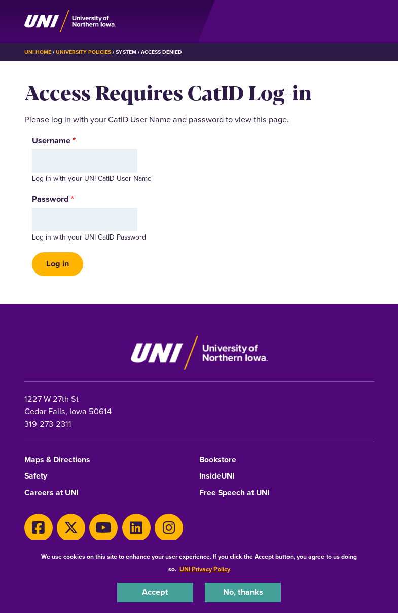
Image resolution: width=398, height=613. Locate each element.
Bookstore (217, 460)
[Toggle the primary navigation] (366, 21)
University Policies (84, 52)
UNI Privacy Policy (204, 569)
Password (50, 199)
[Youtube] (103, 528)
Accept (155, 592)
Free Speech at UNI (234, 493)
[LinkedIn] (136, 528)
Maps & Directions (57, 460)
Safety (35, 476)
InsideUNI (216, 476)
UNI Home (37, 52)
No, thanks (243, 592)
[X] (71, 528)
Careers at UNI (51, 493)
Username (51, 140)
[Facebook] (38, 528)
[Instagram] (169, 528)
